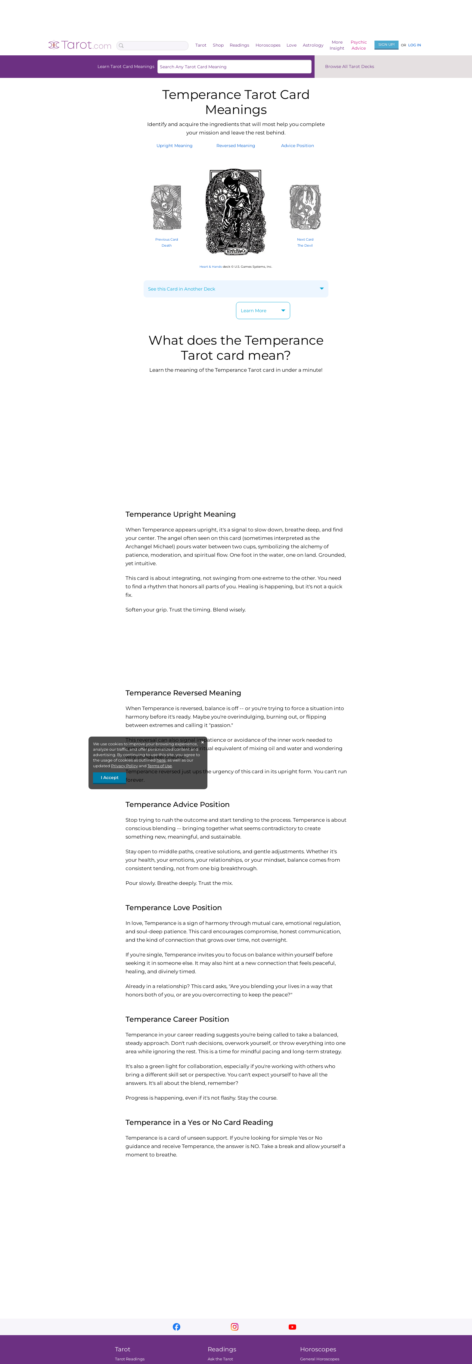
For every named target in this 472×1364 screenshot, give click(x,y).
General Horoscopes (319, 1358)
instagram (234, 1327)
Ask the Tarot (220, 1358)
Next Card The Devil (305, 239)
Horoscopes (268, 45)
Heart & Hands (211, 267)
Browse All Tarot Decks (349, 66)
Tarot (200, 45)
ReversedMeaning (235, 145)
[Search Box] (152, 45)
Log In (414, 45)
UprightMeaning (175, 145)
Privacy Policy (124, 765)
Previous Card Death (166, 239)
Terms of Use (160, 765)
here (161, 760)
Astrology (313, 45)
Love (292, 45)
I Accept (110, 777)
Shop (218, 45)
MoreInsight (337, 45)
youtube (292, 1327)
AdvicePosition (297, 145)
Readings (239, 45)
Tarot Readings (129, 1358)
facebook (176, 1327)
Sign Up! (386, 44)
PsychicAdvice (359, 45)
